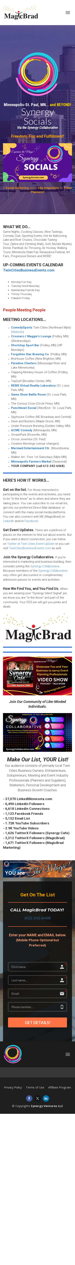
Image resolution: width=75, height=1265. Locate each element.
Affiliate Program (59, 1087)
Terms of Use (35, 1087)
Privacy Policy (13, 1087)
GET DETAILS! (37, 1022)
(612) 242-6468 (37, 918)
